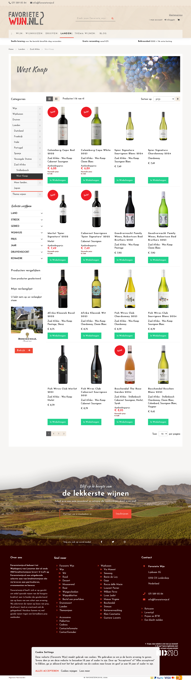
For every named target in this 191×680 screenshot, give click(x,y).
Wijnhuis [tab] (16, 233)
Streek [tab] (15, 220)
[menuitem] (102, 34)
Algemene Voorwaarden (17, 677)
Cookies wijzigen (69, 671)
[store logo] (26, 18)
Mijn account (156, 20)
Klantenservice (175, 15)
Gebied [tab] (15, 226)
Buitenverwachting (113, 610)
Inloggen (171, 20)
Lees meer (84, 671)
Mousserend (68, 584)
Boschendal (109, 603)
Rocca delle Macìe (113, 584)
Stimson (107, 607)
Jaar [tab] (13, 245)
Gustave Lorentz (112, 618)
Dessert (66, 581)
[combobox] (95, 18)
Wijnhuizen (106, 566)
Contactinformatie (68, 629)
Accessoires (65, 617)
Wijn (61, 569)
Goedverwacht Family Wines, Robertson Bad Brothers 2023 (128, 236)
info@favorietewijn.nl (158, 600)
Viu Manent (110, 569)
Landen (22, 49)
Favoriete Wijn (66, 566)
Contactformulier (67, 632)
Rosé (64, 588)
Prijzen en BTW (152, 616)
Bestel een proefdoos (73, 599)
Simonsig (108, 573)
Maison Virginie (111, 599)
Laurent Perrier (111, 588)
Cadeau (63, 625)
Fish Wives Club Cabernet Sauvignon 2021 (94, 392)
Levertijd (149, 613)
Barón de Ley (111, 577)
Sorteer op (146, 99)
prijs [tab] (13, 239)
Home (11, 49)
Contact (146, 557)
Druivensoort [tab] (20, 252)
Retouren (149, 609)
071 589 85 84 (155, 594)
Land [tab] (14, 213)
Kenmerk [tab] (16, 258)
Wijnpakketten (69, 596)
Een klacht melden (154, 620)
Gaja (106, 581)
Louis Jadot (110, 596)
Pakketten (64, 621)
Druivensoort (65, 603)
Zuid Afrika (35, 49)
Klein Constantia (112, 614)
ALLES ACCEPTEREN (47, 671)
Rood (65, 577)
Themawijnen (65, 610)
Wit (64, 573)
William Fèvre (110, 592)
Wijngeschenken (70, 592)
